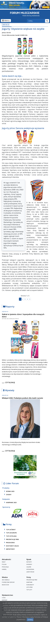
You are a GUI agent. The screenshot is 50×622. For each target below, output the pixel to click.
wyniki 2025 (8, 491)
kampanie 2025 (10, 502)
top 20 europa (10, 533)
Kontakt (4, 600)
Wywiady (8, 390)
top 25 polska (10, 536)
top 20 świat (9, 529)
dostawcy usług (11, 546)
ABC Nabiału (6, 580)
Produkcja (5, 567)
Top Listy (29, 590)
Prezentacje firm (11, 539)
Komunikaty (30, 585)
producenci (9, 542)
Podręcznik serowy (8, 582)
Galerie (28, 567)
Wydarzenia (30, 569)
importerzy (9, 549)
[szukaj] (36, 21)
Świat (3, 562)
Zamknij (30, 620)
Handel (4, 569)
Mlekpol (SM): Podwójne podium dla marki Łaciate (22, 398)
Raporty (8, 306)
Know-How (5, 585)
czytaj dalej (10, 382)
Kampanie (29, 582)
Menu (6, 20)
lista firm (29, 587)
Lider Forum (11, 483)
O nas (4, 598)
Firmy (7, 524)
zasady (7, 494)
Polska (4, 564)
